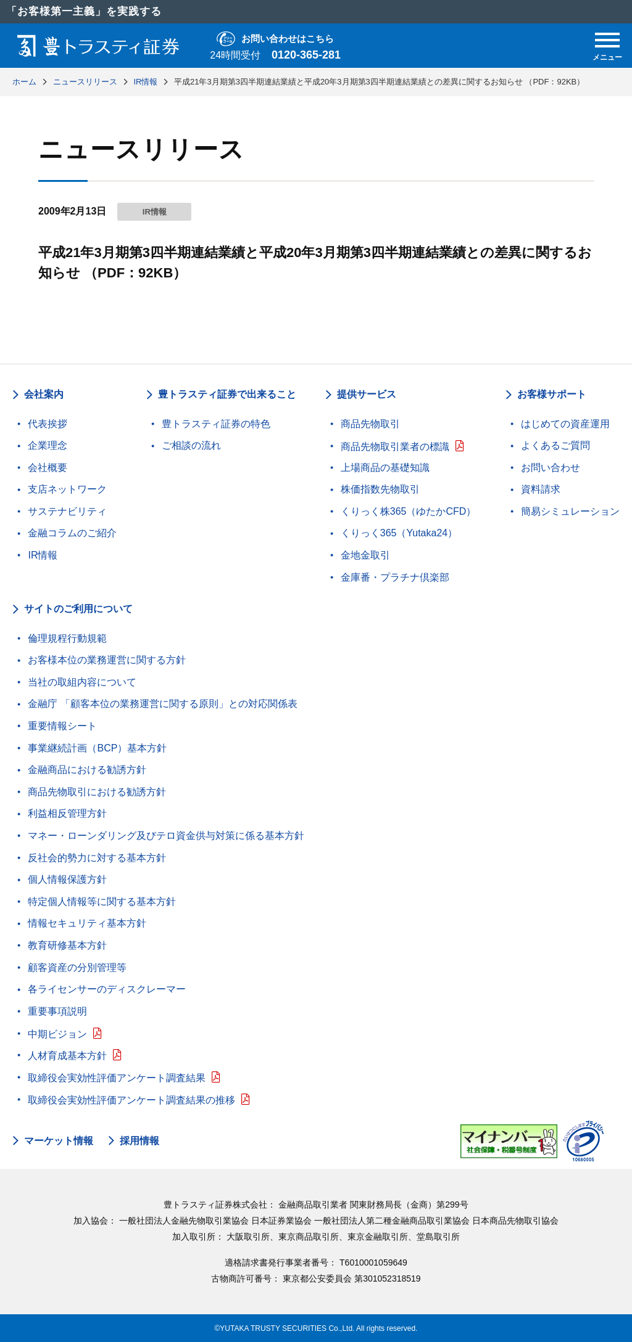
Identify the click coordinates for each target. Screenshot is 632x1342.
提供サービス (366, 394)
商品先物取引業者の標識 (395, 446)
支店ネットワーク (67, 489)
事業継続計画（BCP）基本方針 (97, 748)
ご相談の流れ (191, 445)
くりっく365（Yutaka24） (399, 533)
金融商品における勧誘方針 (87, 769)
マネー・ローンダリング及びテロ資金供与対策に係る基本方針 (166, 835)
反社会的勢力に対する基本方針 (97, 858)
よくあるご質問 (555, 445)
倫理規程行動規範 (67, 638)
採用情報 (139, 1141)
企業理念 (47, 445)
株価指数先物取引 (380, 489)
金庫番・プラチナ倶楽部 (395, 577)
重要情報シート (62, 726)
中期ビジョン (57, 1034)
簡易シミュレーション (570, 511)
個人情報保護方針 (67, 879)
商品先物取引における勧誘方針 (97, 792)
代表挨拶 (47, 424)
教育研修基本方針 (67, 945)
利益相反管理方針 (67, 813)
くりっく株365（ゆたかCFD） (408, 511)
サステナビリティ (67, 511)
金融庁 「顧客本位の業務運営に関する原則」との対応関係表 (162, 703)
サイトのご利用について (78, 608)
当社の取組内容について (82, 682)
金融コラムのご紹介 (72, 533)
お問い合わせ (550, 467)
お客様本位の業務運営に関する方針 (107, 660)
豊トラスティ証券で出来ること (227, 394)
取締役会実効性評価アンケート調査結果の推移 (131, 1100)
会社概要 (47, 467)
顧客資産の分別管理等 (77, 967)
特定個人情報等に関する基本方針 (102, 901)
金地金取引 (365, 555)
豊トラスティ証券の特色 (216, 424)
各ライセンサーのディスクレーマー (107, 989)
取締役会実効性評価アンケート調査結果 (117, 1078)
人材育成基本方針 (67, 1055)
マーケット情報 (58, 1141)
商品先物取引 (370, 424)
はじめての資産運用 (565, 424)
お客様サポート (551, 394)
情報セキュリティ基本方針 (87, 923)
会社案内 (44, 394)
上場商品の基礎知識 (385, 467)
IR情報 (42, 555)
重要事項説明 (57, 1011)
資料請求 (540, 489)
